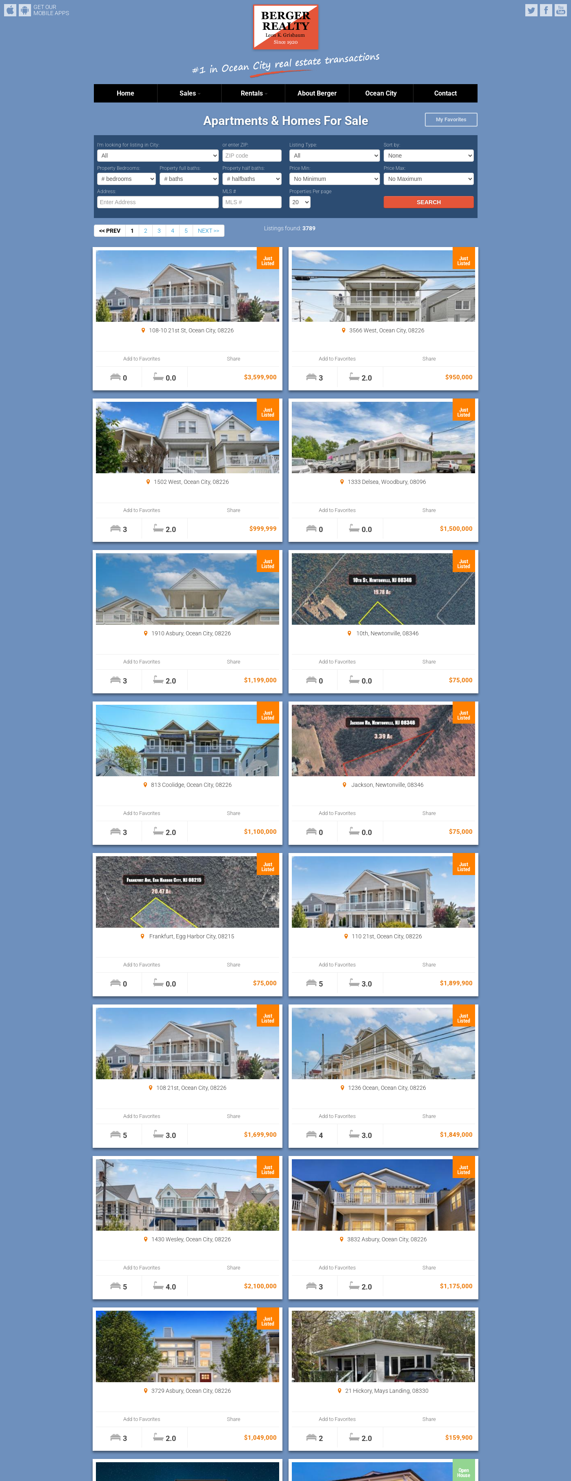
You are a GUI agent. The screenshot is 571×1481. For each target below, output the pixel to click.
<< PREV (109, 230)
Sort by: (392, 145)
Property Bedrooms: (118, 168)
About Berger (317, 93)
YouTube (561, 10)
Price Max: (395, 168)
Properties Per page (310, 191)
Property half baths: (243, 168)
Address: (106, 191)
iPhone (10, 10)
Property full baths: (180, 168)
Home (125, 93)
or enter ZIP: (235, 145)
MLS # (229, 191)
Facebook (546, 10)
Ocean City (381, 93)
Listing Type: (303, 145)
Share (184, 359)
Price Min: (300, 168)
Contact (445, 93)
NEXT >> (208, 230)
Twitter (531, 10)
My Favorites (451, 119)
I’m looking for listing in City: (128, 145)
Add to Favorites (125, 359)
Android (25, 10)
